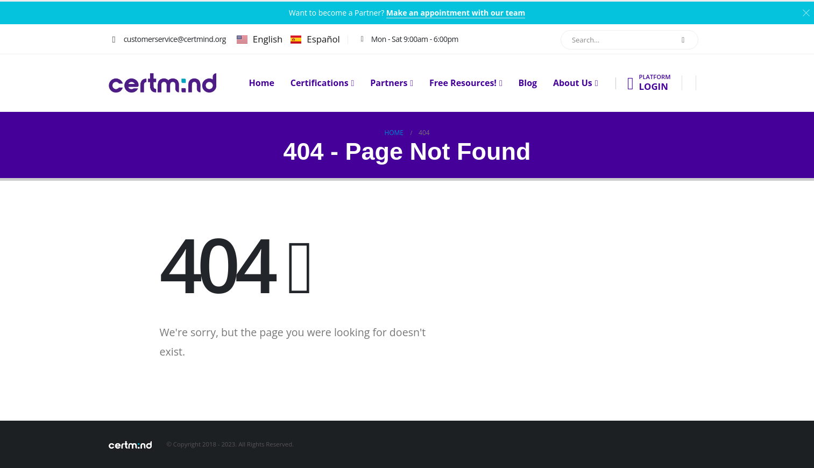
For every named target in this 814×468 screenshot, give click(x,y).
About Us (572, 83)
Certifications (320, 83)
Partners (388, 83)
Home (261, 83)
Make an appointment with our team (455, 13)
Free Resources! (463, 83)
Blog (528, 83)
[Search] (683, 40)
